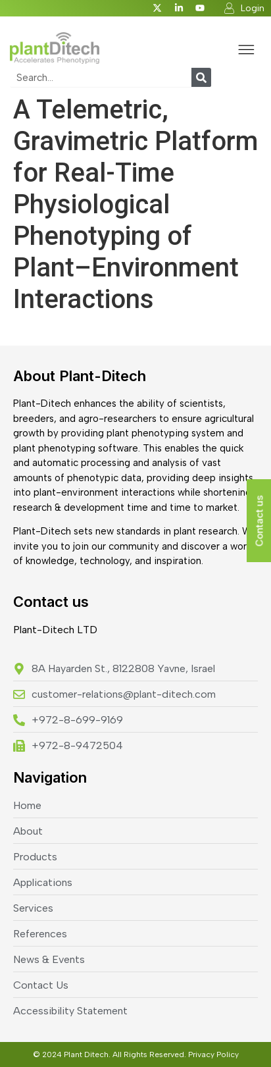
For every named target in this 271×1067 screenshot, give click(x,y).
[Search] (201, 77)
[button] (246, 51)
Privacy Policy (213, 1054)
